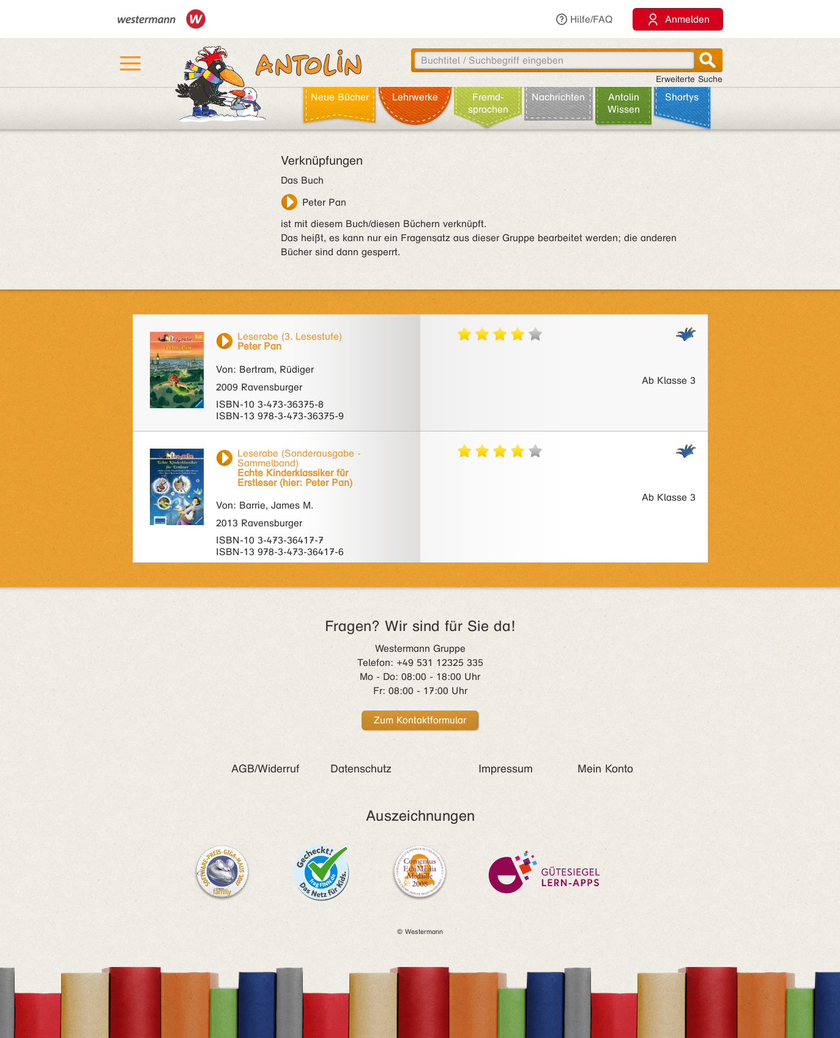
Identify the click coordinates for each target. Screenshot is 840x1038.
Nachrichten (558, 97)
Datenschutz (361, 768)
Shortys (682, 97)
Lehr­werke (415, 97)
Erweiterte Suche (689, 79)
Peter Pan (324, 202)
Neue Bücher (340, 97)
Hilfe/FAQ (583, 19)
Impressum (505, 768)
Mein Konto (605, 768)
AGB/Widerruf (265, 768)
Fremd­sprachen (488, 103)
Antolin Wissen (624, 103)
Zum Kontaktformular (420, 720)
